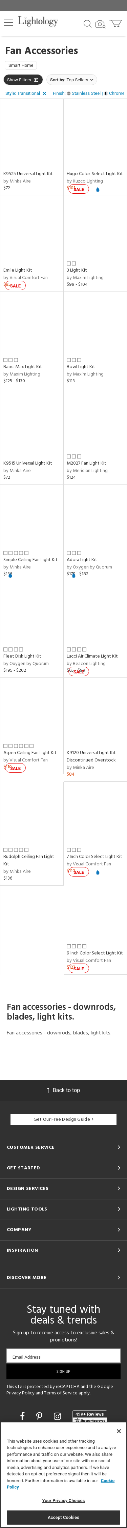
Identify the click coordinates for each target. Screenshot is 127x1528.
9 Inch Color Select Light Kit (95, 953)
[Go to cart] (116, 22)
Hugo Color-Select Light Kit (95, 174)
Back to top (63, 1090)
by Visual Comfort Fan (25, 278)
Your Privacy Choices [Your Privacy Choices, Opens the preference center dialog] (63, 1500)
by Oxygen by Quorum (89, 567)
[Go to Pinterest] (40, 1416)
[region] (63, 1475)
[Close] (118, 1431)
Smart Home (20, 65)
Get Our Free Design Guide (63, 1119)
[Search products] (87, 23)
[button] (8, 22)
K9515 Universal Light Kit (27, 463)
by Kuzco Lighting (85, 181)
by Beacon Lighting (86, 664)
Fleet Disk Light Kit (22, 656)
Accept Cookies (63, 1517)
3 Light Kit (77, 270)
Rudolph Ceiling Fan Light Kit (28, 860)
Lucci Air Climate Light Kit (92, 656)
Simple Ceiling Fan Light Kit (30, 560)
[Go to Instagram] (58, 1416)
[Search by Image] (100, 24)
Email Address (27, 1357)
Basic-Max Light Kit (22, 367)
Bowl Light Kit (81, 367)
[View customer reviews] (90, 1417)
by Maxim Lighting (85, 278)
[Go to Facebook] (23, 1416)
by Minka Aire (17, 181)
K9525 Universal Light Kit (28, 174)
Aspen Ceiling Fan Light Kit (30, 753)
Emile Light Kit (17, 270)
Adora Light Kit (82, 560)
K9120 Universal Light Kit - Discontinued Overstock (93, 756)
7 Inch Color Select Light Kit (94, 857)
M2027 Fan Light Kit (86, 463)
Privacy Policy (20, 1393)
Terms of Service (61, 1393)
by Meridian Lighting (87, 471)
